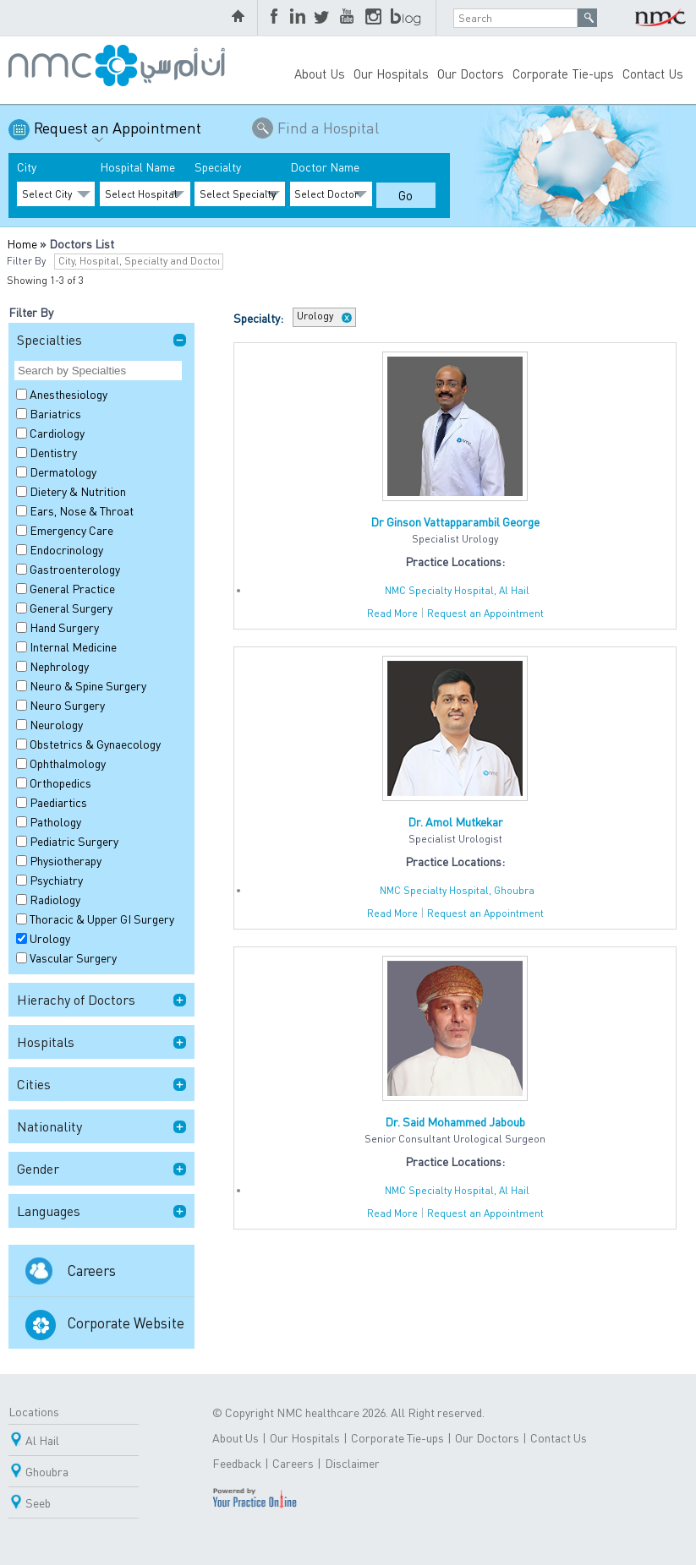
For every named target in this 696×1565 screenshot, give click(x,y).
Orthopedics (60, 782)
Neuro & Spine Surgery (88, 685)
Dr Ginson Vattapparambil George (455, 521)
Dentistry (53, 452)
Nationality (49, 1126)
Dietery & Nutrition (78, 491)
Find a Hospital (328, 127)
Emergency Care (71, 529)
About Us (319, 73)
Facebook (276, 17)
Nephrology (59, 665)
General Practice (72, 588)
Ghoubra (47, 1471)
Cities (34, 1084)
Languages (48, 1210)
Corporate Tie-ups (563, 73)
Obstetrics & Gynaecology (95, 743)
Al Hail (42, 1440)
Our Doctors (470, 73)
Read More (392, 613)
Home (22, 243)
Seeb (38, 1502)
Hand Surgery (64, 627)
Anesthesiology (68, 393)
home (240, 17)
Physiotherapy (65, 860)
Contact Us (652, 73)
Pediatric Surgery (74, 840)
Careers (92, 1270)
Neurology (56, 724)
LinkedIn (297, 17)
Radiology (55, 899)
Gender (38, 1168)
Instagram (373, 17)
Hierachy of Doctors (76, 999)
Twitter (323, 17)
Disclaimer (352, 1462)
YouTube (348, 17)
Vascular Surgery (73, 957)
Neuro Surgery (67, 704)
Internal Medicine (73, 646)
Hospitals (45, 1041)
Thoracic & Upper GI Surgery (102, 918)
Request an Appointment (117, 133)
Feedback (236, 1462)
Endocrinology (66, 549)
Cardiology (57, 432)
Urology (50, 938)
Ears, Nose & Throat (82, 510)
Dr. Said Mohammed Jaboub (455, 1121)
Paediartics (58, 802)
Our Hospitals (391, 73)
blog (407, 17)
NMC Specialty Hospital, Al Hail (457, 590)
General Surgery (71, 607)
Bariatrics (55, 413)
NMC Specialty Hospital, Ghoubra (457, 890)
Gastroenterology (75, 568)
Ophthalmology (68, 763)
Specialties (49, 339)
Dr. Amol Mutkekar (455, 821)
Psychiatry (56, 879)
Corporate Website (126, 1322)
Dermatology (63, 471)
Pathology (55, 821)
